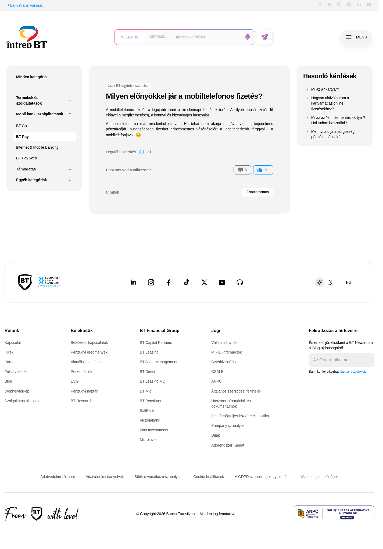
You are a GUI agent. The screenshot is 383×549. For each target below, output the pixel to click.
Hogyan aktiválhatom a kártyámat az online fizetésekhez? (330, 103)
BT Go (21, 126)
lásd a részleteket (352, 371)
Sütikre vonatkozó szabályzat (158, 477)
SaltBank (147, 410)
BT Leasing (149, 352)
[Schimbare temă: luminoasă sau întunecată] (325, 282)
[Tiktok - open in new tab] (186, 282)
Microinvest (149, 439)
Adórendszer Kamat (227, 445)
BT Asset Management (158, 362)
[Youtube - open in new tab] (222, 282)
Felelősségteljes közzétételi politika (240, 416)
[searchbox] (207, 37)
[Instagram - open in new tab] (151, 282)
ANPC (216, 381)
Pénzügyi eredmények (89, 352)
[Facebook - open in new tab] (168, 282)
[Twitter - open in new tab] (204, 282)
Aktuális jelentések (86, 362)
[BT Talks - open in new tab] (239, 282)
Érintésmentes (257, 192)
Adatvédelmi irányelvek (104, 477)
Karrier (10, 362)
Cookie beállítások (208, 477)
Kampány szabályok (228, 425)
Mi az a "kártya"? (325, 89)
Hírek (9, 352)
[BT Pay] (25, 282)
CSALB (217, 371)
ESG (74, 381)
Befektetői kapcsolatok (89, 342)
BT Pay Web (26, 158)
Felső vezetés (16, 371)
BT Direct (147, 371)
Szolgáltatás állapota (22, 401)
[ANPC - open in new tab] (334, 513)
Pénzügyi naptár (84, 391)
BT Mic (145, 391)
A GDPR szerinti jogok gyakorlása (263, 477)
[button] (130, 37)
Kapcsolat (13, 342)
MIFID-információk (226, 352)
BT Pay (22, 136)
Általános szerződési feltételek (236, 391)
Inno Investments (154, 430)
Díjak (215, 435)
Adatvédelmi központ (57, 477)
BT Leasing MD (152, 381)
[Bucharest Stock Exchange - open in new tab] (49, 282)
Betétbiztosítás (223, 362)
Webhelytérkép (17, 391)
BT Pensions (150, 401)
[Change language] (351, 282)
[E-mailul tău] (337, 360)
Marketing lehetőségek (320, 477)
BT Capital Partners (156, 342)
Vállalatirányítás (224, 342)
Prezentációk (81, 371)
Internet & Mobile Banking (37, 147)
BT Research (81, 401)
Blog (8, 381)
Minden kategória (31, 77)
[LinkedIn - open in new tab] (133, 282)
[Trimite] (370, 360)
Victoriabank (150, 420)
